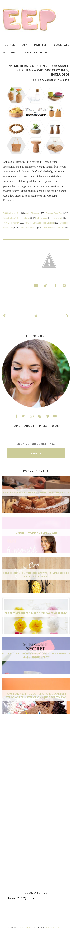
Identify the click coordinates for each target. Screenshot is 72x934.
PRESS (43, 426)
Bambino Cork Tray (54, 213)
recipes (9, 45)
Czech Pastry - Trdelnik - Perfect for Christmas (36, 492)
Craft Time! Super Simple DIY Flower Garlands (36, 613)
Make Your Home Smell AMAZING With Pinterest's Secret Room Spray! (36, 655)
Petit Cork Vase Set (11, 213)
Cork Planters (41, 218)
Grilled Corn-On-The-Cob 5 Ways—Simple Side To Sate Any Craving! (36, 574)
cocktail (61, 45)
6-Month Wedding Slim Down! (36, 532)
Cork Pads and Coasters (53, 228)
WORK (56, 426)
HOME (16, 426)
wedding (10, 52)
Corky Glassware (32, 213)
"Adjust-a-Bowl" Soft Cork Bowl (16, 218)
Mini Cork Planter (11, 223)
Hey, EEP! (25, 927)
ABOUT (29, 426)
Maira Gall (54, 927)
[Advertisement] (31, 746)
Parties (40, 45)
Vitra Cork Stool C (28, 228)
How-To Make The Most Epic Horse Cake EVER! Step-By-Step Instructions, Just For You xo (36, 695)
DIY (24, 45)
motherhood (35, 52)
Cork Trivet (57, 218)
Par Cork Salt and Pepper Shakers (39, 223)
